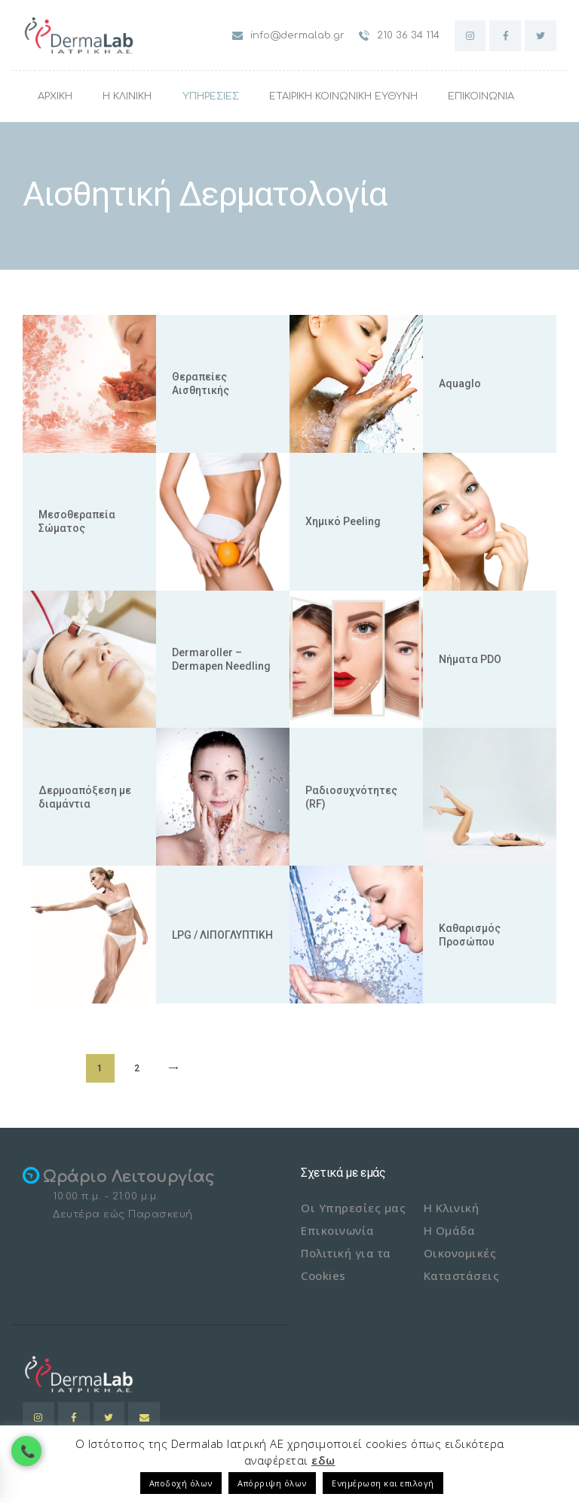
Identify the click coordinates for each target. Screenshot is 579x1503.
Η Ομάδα (450, 1230)
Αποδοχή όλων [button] (181, 1483)
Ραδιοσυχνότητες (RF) (351, 797)
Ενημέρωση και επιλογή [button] (383, 1483)
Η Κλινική (451, 1207)
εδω (323, 1460)
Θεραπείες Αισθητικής (200, 383)
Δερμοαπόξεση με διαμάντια (84, 797)
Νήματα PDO (470, 659)
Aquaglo (460, 383)
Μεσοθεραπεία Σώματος (76, 521)
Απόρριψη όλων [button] (272, 1483)
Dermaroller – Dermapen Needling (221, 659)
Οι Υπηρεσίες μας (353, 1207)
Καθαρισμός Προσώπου (470, 935)
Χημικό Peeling (343, 521)
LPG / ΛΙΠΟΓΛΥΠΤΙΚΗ (222, 935)
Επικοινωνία (338, 1230)
